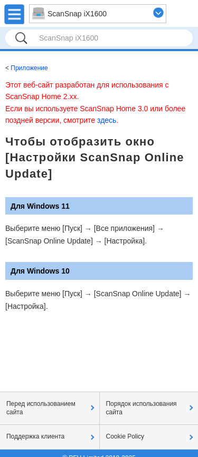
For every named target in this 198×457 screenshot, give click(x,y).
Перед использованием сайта (41, 408)
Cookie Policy (125, 436)
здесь (106, 120)
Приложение (29, 68)
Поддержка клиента (35, 436)
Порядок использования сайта (141, 408)
